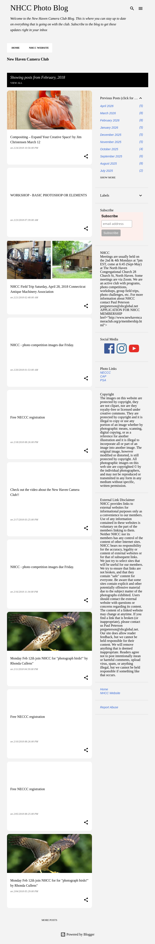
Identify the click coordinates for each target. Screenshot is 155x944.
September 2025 (111, 156)
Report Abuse (109, 707)
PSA (103, 380)
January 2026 (109, 127)
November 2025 (110, 142)
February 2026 (110, 120)
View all (16, 82)
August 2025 (108, 163)
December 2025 (110, 134)
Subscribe (109, 216)
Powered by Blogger (77, 934)
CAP (103, 376)
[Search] (132, 8)
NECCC (105, 372)
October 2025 (109, 149)
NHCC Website (38, 47)
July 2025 (106, 170)
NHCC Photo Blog (39, 8)
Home (14, 47)
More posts (49, 920)
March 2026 (108, 113)
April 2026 (107, 106)
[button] (86, 157)
